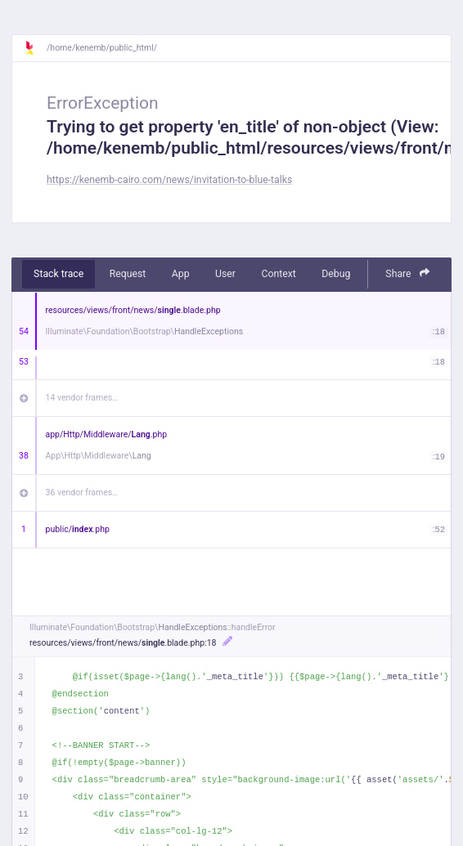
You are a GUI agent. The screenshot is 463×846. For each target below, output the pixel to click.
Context (278, 274)
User (225, 274)
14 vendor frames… (82, 397)
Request (128, 274)
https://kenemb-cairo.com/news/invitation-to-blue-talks (169, 180)
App (181, 274)
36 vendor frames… (82, 492)
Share (407, 273)
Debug (335, 274)
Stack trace (58, 274)
